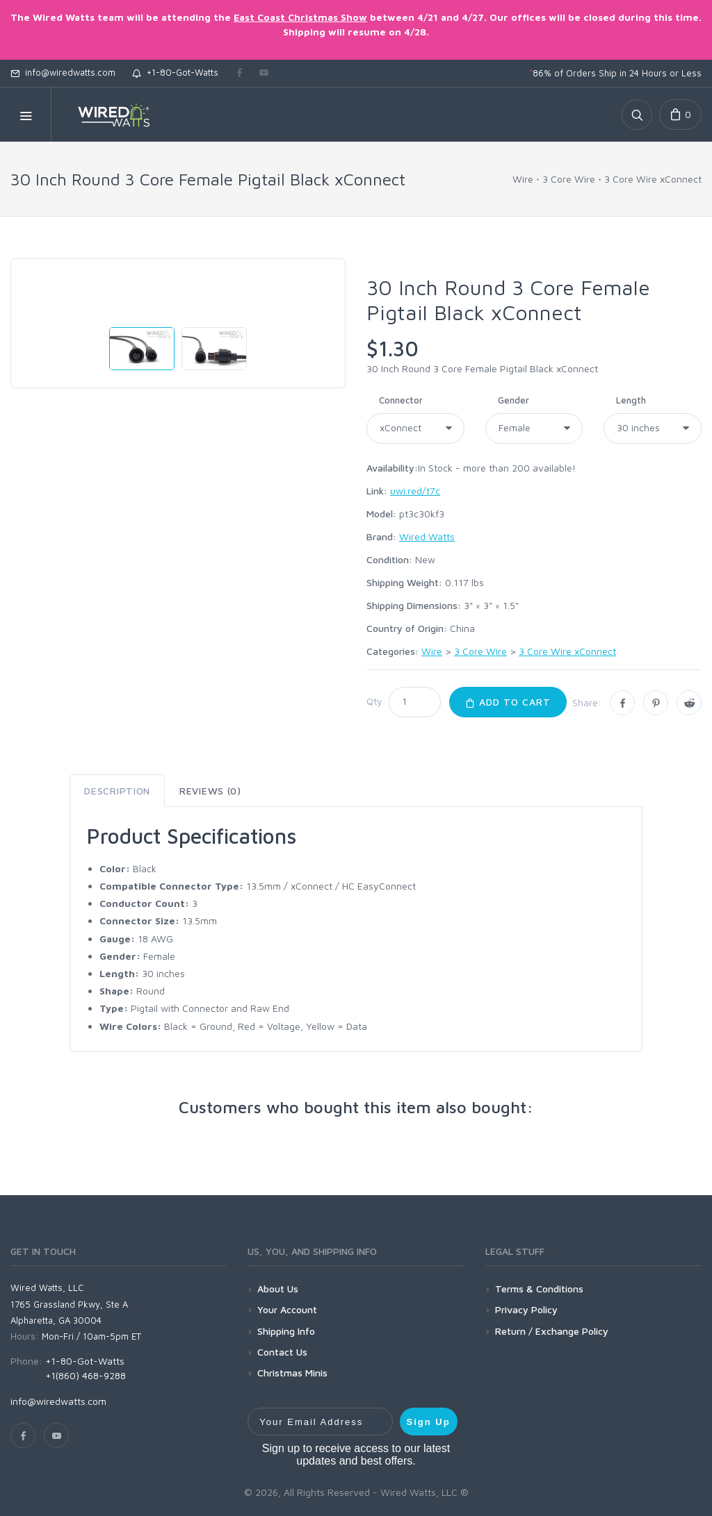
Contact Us (282, 1352)
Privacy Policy (526, 1309)
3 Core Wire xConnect (653, 179)
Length (631, 400)
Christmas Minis (292, 1372)
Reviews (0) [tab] (210, 791)
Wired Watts (427, 536)
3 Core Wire (568, 179)
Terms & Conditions (539, 1288)
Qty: (376, 701)
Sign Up (429, 1422)
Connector (401, 400)
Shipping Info (286, 1331)
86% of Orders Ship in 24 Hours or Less (615, 72)
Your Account (287, 1309)
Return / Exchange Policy (551, 1331)
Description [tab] (117, 791)
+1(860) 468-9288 (85, 1375)
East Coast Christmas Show (300, 17)
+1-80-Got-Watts (175, 72)
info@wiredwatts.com (62, 72)
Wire (522, 179)
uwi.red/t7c (415, 491)
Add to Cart (508, 702)
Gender (513, 400)
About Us (277, 1288)
